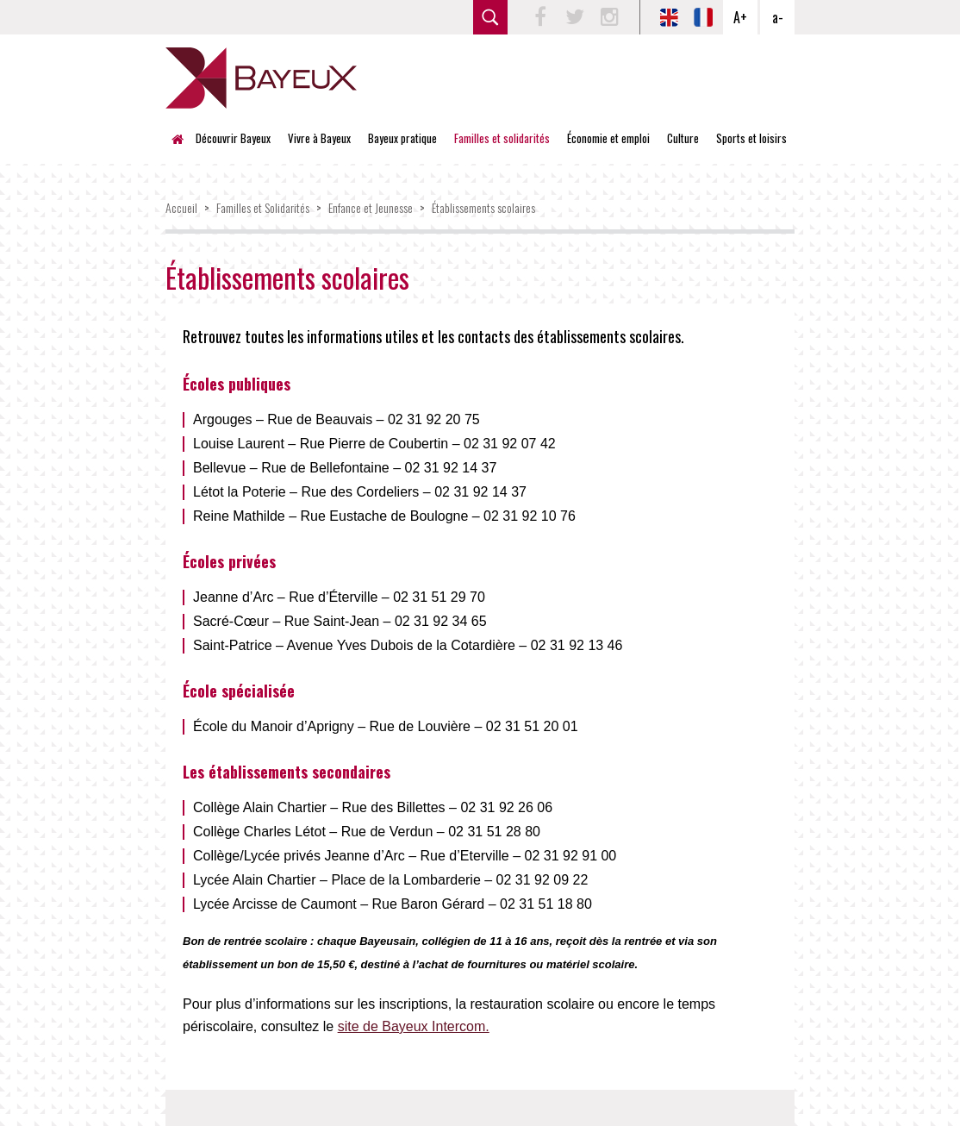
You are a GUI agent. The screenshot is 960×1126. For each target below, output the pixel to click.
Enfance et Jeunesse (370, 207)
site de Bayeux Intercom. (413, 1026)
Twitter (575, 17)
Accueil (182, 138)
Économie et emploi (608, 138)
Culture (683, 138)
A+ (740, 17)
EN (668, 17)
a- (777, 17)
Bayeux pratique (402, 138)
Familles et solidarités (502, 138)
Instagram (609, 17)
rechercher (490, 17)
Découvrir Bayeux (233, 138)
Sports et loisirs (751, 138)
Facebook (540, 17)
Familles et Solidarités (262, 207)
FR (703, 17)
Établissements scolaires (483, 207)
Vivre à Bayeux (319, 138)
